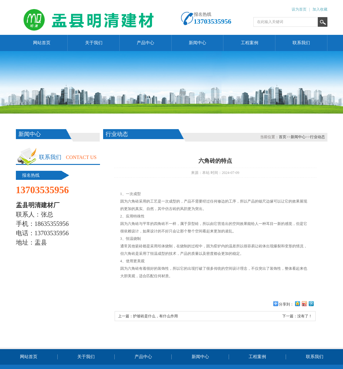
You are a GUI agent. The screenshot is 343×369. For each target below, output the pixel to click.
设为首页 (299, 9)
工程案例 (249, 42)
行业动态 (317, 137)
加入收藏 (319, 9)
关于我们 (93, 42)
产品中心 (145, 42)
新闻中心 (197, 42)
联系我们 (301, 42)
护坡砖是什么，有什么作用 (155, 316)
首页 (282, 137)
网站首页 (41, 42)
